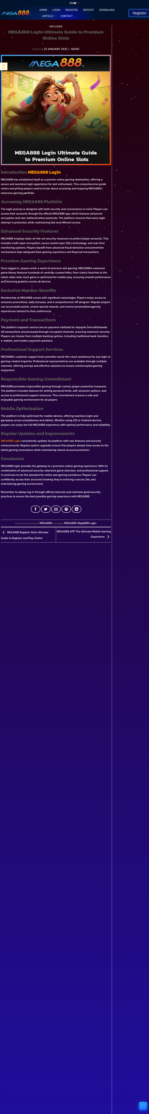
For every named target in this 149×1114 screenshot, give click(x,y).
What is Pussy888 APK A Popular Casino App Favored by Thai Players (130, 90)
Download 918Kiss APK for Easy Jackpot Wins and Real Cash (130, 120)
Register (71, 10)
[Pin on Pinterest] (66, 509)
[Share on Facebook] (35, 509)
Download (107, 10)
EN (74, 3)
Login (56, 10)
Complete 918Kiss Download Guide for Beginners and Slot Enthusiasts (130, 60)
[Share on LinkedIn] (76, 509)
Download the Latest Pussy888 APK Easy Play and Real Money (128, 105)
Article (48, 16)
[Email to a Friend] (56, 509)
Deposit (88, 10)
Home (43, 10)
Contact (67, 16)
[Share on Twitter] (46, 509)
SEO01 (75, 49)
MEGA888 (55, 26)
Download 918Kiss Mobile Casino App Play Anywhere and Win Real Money (130, 75)
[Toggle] (8, 632)
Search (117, 27)
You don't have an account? (22, 911)
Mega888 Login (86, 523)
